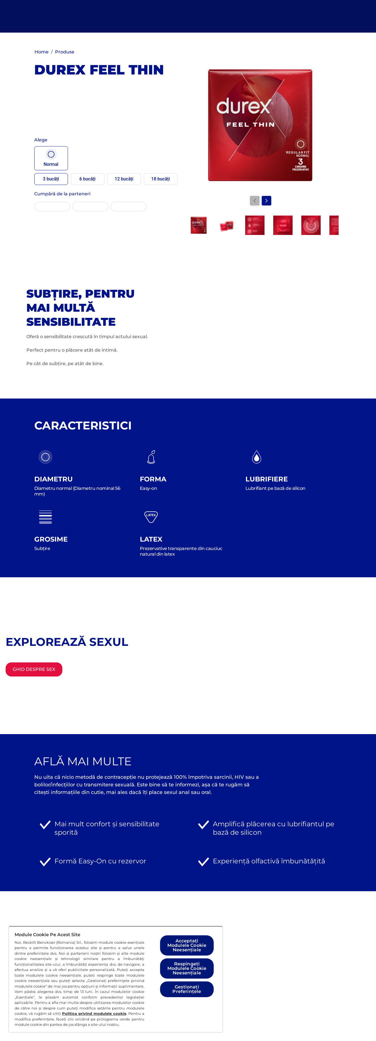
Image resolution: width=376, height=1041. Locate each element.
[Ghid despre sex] (34, 669)
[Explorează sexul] (227, 16)
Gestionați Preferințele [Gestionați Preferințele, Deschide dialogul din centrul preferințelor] (186, 989)
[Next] (266, 200)
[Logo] (39, 16)
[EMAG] (52, 206)
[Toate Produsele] (167, 16)
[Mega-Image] (129, 206)
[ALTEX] (90, 206)
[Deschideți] (345, 16)
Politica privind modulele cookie (94, 1013)
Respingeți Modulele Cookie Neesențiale (186, 968)
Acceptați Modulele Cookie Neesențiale (186, 945)
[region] (115, 979)
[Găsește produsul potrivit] (297, 16)
